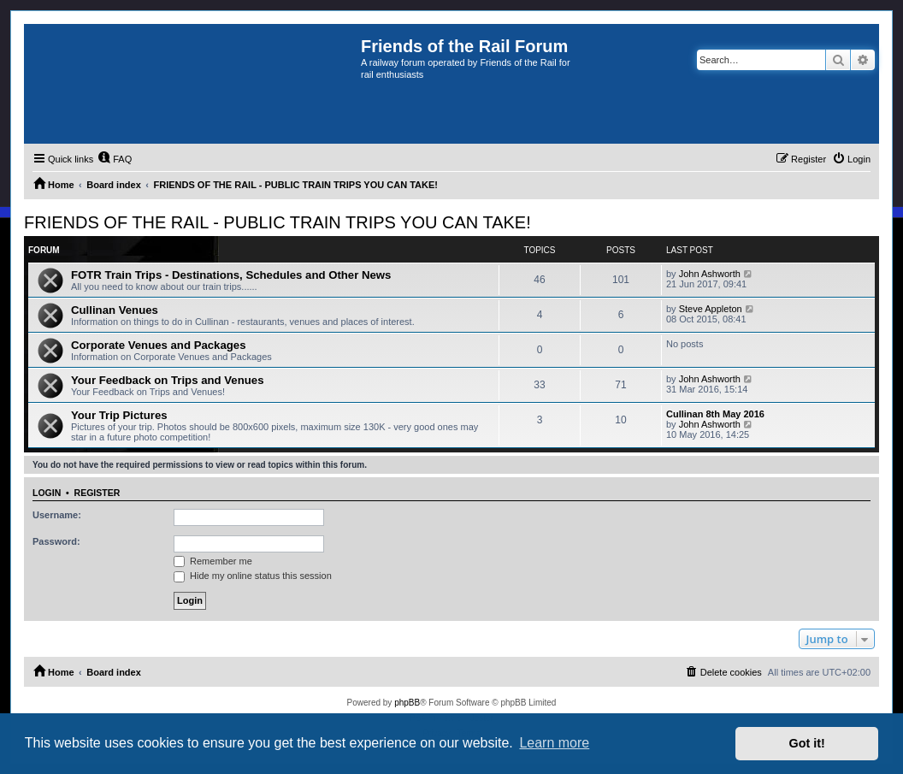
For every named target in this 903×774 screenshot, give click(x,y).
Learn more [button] (554, 743)
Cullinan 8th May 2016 (715, 414)
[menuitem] (114, 159)
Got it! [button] (807, 743)
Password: (56, 541)
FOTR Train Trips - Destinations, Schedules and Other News (231, 275)
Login (46, 492)
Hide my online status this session (253, 575)
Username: (56, 515)
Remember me (213, 561)
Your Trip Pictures (119, 415)
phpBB (407, 702)
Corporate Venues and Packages (158, 345)
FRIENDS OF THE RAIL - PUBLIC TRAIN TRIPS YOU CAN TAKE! (277, 222)
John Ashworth (710, 274)
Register (97, 492)
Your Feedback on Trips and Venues (167, 380)
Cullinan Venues (114, 310)
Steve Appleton (710, 309)
